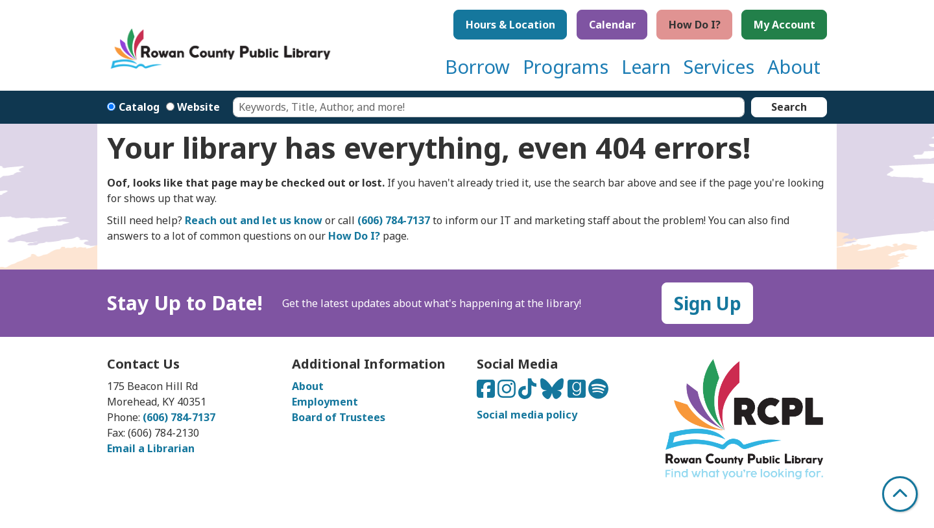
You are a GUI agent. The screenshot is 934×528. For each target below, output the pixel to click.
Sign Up (707, 303)
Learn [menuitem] (646, 66)
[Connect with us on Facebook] (487, 392)
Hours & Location (510, 24)
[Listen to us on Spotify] (598, 392)
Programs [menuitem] (565, 66)
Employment (325, 402)
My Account (784, 24)
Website (198, 107)
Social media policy (527, 414)
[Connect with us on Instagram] (507, 392)
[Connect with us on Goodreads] (578, 392)
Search (789, 107)
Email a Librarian (151, 448)
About (308, 386)
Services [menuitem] (719, 66)
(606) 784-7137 (393, 220)
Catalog (139, 107)
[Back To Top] (900, 494)
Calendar (612, 24)
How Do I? (695, 24)
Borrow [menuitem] (477, 66)
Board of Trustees (338, 417)
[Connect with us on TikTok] (528, 392)
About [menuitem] (793, 66)
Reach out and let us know (253, 220)
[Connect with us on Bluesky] (553, 392)
